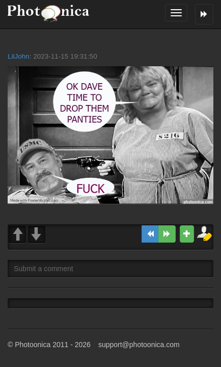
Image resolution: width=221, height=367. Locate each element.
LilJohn (19, 56)
